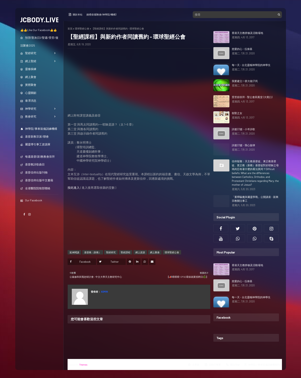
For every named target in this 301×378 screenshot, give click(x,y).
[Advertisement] (139, 85)
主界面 (193, 364)
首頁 (70, 28)
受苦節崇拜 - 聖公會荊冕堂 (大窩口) (252, 97)
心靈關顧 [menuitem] (28, 92)
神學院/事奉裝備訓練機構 (38, 128)
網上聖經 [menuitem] (28, 61)
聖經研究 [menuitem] (28, 53)
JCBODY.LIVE (39, 19)
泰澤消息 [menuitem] (28, 100)
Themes (83, 364)
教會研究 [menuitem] (28, 116)
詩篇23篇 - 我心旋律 (243, 145)
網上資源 (140, 252)
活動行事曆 (212, 364)
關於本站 (75, 14)
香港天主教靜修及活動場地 (247, 32)
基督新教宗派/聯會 (34, 136)
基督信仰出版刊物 (34, 172)
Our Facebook (31, 200)
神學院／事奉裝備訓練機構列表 (263, 364)
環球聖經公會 (82, 28)
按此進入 (74, 187)
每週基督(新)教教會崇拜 (37, 156)
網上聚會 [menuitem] (28, 77)
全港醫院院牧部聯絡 (35, 188)
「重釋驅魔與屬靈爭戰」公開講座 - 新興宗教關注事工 (255, 199)
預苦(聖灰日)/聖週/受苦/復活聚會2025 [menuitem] (39, 41)
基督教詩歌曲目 (32, 164)
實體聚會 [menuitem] (28, 84)
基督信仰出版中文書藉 (36, 180)
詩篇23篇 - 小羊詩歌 (243, 129)
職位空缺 (233, 364)
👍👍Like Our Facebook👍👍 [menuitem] (38, 30)
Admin (104, 291)
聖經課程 (125, 252)
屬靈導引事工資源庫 (35, 144)
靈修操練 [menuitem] (28, 69)
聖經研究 (111, 252)
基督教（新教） (92, 252)
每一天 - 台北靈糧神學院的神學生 (251, 65)
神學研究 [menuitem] (28, 108)
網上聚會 (155, 252)
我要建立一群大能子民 (245, 81)
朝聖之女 (237, 113)
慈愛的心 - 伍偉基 (242, 49)
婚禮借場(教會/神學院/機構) (101, 14)
